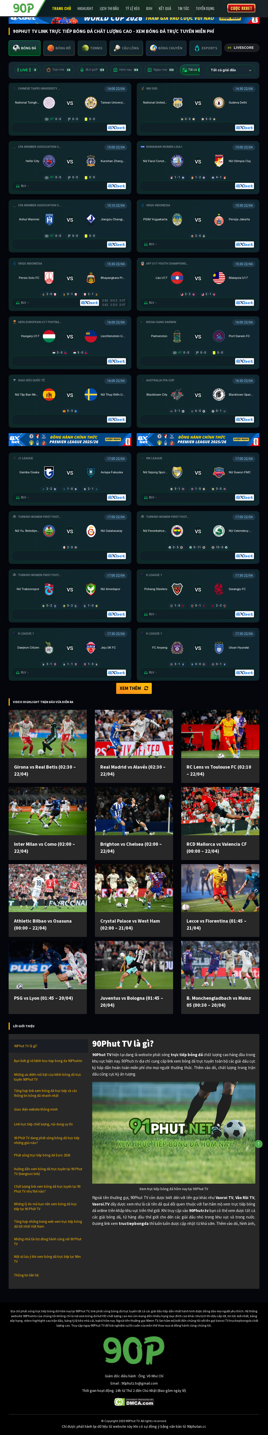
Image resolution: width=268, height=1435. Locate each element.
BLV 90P (92, 69)
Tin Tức (183, 8)
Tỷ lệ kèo (132, 8)
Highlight (85, 8)
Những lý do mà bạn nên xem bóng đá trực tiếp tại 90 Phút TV (45, 1206)
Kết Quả (165, 8)
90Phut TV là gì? (25, 1046)
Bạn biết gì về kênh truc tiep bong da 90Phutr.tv (48, 1061)
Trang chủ (61, 8)
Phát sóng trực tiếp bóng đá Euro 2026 (42, 1155)
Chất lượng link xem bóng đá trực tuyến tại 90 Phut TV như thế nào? (47, 1189)
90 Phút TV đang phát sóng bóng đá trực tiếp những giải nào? (47, 1140)
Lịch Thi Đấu (109, 8)
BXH (149, 8)
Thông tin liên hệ (26, 1275)
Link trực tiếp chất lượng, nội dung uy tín (43, 1124)
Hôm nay (126, 69)
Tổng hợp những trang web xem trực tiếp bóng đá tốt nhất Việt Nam (48, 1224)
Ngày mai (160, 69)
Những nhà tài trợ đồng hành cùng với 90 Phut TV (47, 1241)
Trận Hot (58, 69)
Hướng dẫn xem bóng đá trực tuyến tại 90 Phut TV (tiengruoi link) (48, 1171)
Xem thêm (134, 688)
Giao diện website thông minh (36, 1109)
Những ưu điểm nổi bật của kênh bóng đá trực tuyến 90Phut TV (47, 1077)
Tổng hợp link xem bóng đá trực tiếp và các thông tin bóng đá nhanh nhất (45, 1093)
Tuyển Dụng (205, 8)
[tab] (24, 48)
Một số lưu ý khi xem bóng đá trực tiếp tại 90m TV (47, 1259)
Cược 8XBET (241, 8)
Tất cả (193, 69)
